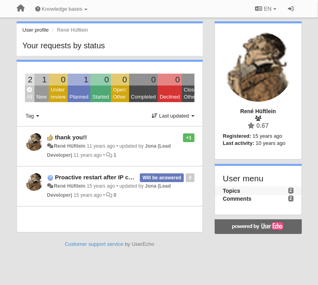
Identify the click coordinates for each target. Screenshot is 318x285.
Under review (58, 93)
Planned (79, 97)
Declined (170, 97)
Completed (143, 97)
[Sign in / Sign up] (291, 8)
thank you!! (71, 137)
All (29, 93)
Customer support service (94, 244)
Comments (237, 199)
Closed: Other (192, 93)
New (41, 97)
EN (265, 9)
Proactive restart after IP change (100, 177)
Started (100, 97)
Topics (231, 191)
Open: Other (120, 93)
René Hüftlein (70, 146)
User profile (36, 30)
